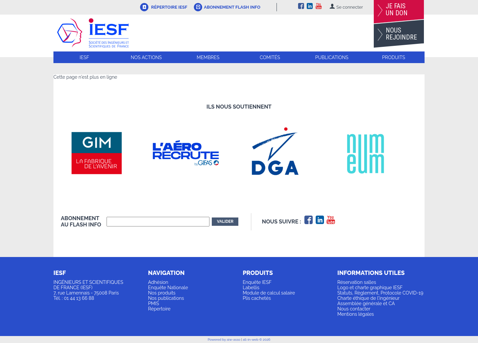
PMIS (153, 303)
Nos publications (166, 298)
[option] (105, 153)
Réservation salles (356, 282)
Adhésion (158, 282)
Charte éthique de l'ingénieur (368, 298)
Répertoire (159, 308)
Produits (393, 57)
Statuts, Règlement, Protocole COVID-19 (380, 293)
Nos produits (162, 293)
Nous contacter (353, 308)
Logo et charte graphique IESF (370, 287)
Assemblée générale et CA (366, 303)
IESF (84, 57)
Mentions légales (355, 314)
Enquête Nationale (168, 287)
